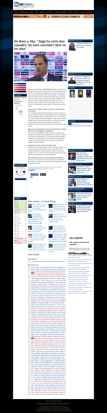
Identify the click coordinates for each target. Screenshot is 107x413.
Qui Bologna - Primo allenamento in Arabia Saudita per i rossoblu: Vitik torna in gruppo (55, 319)
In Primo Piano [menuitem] (23, 12)
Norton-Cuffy (18, 105)
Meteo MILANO (20, 179)
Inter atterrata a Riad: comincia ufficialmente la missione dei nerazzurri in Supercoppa (56, 273)
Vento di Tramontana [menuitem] (61, 12)
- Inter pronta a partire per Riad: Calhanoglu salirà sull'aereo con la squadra (53, 345)
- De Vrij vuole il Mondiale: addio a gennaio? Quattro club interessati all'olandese (54, 377)
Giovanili (71, 176)
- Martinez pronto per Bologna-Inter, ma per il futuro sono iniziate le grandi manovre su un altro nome (60, 373)
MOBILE (65, 403)
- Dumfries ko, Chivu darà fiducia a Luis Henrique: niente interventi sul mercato (54, 372)
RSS (69, 403)
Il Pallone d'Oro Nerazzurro (77, 189)
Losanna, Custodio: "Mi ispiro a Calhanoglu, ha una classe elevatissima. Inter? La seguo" (55, 284)
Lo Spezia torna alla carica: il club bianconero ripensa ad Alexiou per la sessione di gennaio (56, 291)
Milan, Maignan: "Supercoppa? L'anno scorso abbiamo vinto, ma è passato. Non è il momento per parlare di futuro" (63, 357)
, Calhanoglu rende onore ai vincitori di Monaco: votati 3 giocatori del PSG (55, 321)
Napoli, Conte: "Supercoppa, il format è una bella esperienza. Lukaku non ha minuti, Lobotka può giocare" (60, 334)
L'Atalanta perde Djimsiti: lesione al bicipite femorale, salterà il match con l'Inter (53, 355)
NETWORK (39, 403)
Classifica (18, 198)
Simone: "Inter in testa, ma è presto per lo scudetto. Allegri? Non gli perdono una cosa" (55, 351)
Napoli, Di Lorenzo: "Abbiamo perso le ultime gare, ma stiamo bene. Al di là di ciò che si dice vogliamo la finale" (62, 332)
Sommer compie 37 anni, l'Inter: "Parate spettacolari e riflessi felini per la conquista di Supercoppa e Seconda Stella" (63, 331)
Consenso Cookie (49, 401)
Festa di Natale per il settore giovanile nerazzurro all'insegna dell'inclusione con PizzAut (55, 271)
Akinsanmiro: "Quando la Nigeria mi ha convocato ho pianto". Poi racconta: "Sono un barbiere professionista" (61, 303)
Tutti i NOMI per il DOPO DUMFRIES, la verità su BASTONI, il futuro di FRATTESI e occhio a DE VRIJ (59, 362)
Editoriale (71, 40)
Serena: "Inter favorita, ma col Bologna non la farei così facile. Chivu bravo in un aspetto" (55, 308)
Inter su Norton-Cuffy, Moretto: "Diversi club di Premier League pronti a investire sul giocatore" (57, 276)
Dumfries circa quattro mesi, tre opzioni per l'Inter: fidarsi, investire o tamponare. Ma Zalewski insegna (57, 218)
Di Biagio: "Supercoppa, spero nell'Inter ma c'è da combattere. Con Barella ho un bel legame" (57, 299)
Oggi (70, 124)
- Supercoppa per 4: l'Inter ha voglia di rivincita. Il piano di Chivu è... (51, 385)
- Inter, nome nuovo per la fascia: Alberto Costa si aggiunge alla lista (52, 383)
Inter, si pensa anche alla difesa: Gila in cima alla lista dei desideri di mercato (52, 364)
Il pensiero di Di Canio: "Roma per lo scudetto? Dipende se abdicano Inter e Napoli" (54, 323)
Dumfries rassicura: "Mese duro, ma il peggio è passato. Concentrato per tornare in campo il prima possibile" (37, 238)
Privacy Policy (58, 401)
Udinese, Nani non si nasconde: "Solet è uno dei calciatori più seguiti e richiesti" (53, 325)
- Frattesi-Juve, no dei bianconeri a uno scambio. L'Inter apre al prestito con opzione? (55, 381)
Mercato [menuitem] (76, 12)
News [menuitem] (36, 12)
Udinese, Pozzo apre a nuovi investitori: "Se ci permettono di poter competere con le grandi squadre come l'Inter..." (62, 293)
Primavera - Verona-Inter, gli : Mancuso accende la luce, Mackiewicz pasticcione (56, 310)
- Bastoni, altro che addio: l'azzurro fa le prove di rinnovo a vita (49, 379)
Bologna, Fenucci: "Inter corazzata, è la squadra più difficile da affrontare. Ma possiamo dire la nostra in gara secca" (63, 301)
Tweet (43, 174)
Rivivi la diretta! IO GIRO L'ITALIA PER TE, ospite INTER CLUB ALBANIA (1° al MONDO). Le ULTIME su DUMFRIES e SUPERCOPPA (58, 238)
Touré (17, 107)
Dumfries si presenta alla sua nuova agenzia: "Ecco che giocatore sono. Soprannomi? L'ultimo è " (59, 306)
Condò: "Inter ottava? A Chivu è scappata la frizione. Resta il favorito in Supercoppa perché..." (57, 349)
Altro (17, 109)
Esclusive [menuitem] (50, 12)
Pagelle (71, 164)
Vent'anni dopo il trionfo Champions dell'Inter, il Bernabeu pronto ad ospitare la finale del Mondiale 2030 (59, 269)
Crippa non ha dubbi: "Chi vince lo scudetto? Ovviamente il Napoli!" (49, 366)
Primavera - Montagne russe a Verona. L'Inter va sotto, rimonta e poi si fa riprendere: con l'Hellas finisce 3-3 (61, 314)
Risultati (20, 114)
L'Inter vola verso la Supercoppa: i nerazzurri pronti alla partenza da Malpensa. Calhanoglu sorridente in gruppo (63, 338)
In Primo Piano (35, 167)
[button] (20, 112)
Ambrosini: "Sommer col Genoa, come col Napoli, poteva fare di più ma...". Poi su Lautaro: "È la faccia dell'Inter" (62, 316)
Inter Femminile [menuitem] (85, 12)
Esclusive (71, 150)
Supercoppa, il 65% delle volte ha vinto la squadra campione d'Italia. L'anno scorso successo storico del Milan (61, 286)
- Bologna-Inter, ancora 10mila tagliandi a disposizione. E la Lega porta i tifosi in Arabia (59, 359)
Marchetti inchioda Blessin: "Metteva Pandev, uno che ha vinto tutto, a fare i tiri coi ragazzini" (56, 312)
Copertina (71, 74)
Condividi (34, 174)
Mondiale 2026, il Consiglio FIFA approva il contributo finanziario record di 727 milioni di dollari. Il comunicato (61, 342)
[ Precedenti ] (20, 175)
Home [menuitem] (16, 12)
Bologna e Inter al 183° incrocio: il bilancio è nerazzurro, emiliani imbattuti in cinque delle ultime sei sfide (59, 329)
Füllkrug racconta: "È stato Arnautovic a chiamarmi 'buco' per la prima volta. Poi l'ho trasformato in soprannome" (62, 336)
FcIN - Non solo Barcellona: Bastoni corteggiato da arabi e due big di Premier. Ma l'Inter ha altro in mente (85, 156)
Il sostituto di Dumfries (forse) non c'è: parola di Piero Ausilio (47, 261)
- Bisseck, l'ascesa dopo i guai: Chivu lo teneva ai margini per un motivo (52, 368)
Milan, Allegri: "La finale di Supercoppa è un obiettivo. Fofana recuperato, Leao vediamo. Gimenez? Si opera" (61, 360)
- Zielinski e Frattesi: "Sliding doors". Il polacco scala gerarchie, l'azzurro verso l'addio (56, 370)
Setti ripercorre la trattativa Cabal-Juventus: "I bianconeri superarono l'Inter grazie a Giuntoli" (56, 282)
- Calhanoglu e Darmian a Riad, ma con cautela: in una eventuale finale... (52, 390)
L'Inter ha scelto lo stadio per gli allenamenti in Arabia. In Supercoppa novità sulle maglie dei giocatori (59, 317)
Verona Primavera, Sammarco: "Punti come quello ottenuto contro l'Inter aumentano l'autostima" (57, 288)
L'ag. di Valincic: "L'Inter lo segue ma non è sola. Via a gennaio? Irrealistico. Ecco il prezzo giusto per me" (37, 208)
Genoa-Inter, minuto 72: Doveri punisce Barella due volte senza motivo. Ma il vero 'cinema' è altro (58, 327)
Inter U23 (71, 203)
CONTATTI (59, 403)
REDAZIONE (46, 403)
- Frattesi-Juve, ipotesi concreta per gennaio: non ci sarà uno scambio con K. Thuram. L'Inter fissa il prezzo (61, 344)
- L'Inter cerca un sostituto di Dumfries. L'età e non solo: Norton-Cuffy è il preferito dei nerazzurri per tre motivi (62, 340)
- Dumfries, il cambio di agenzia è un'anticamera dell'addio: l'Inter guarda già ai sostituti (56, 375)
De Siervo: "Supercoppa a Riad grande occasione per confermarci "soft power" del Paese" (56, 297)
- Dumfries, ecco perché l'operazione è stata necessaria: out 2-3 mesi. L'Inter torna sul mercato (58, 394)
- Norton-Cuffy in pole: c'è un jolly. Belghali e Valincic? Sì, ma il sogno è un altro (54, 392)
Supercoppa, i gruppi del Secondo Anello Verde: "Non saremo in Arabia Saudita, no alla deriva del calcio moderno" (58, 208)
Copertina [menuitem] (43, 12)
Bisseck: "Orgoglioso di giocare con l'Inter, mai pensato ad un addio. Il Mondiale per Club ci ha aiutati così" (60, 274)
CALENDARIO (53, 403)
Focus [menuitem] (31, 12)
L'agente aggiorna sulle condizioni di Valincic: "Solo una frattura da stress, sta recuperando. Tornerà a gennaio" (61, 278)
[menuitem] (91, 12)
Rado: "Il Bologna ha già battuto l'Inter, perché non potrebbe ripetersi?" (50, 353)
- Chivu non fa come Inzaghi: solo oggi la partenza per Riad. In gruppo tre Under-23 (55, 387)
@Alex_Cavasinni (49, 168)
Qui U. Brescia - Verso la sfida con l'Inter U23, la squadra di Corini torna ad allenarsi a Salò (56, 267)
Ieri (72, 124)
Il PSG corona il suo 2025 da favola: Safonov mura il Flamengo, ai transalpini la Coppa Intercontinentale (59, 289)
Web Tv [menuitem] (70, 12)
